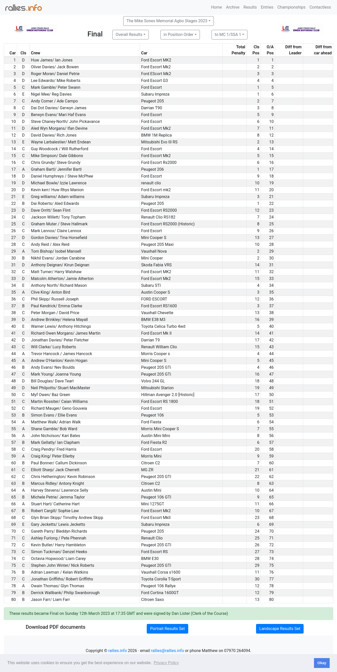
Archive (232, 7)
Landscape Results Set (279, 628)
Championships (291, 7)
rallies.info (117, 650)
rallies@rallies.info (167, 650)
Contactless (320, 7)
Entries (267, 7)
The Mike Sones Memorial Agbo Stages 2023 (167, 20)
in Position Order (179, 34)
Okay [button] (321, 663)
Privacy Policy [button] (166, 663)
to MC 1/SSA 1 (228, 34)
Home (216, 7)
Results (250, 7)
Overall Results (129, 34)
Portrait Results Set (167, 628)
